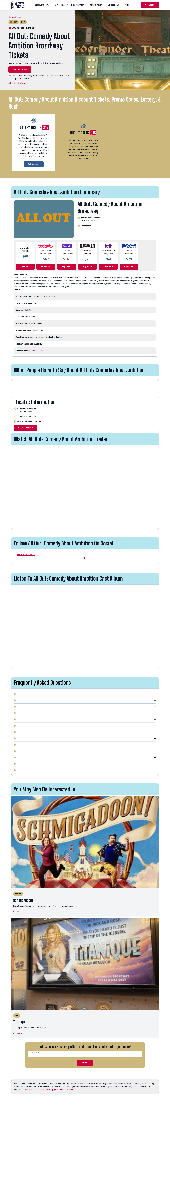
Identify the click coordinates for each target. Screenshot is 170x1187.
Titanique (22, 1056)
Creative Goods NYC (40, 371)
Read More (18, 946)
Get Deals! (149, 5)
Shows (19, 17)
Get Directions (26, 455)
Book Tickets (20, 82)
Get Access (33, 185)
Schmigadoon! (26, 935)
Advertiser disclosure (19, 96)
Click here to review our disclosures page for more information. (82, 1128)
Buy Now (25, 287)
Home (11, 17)
